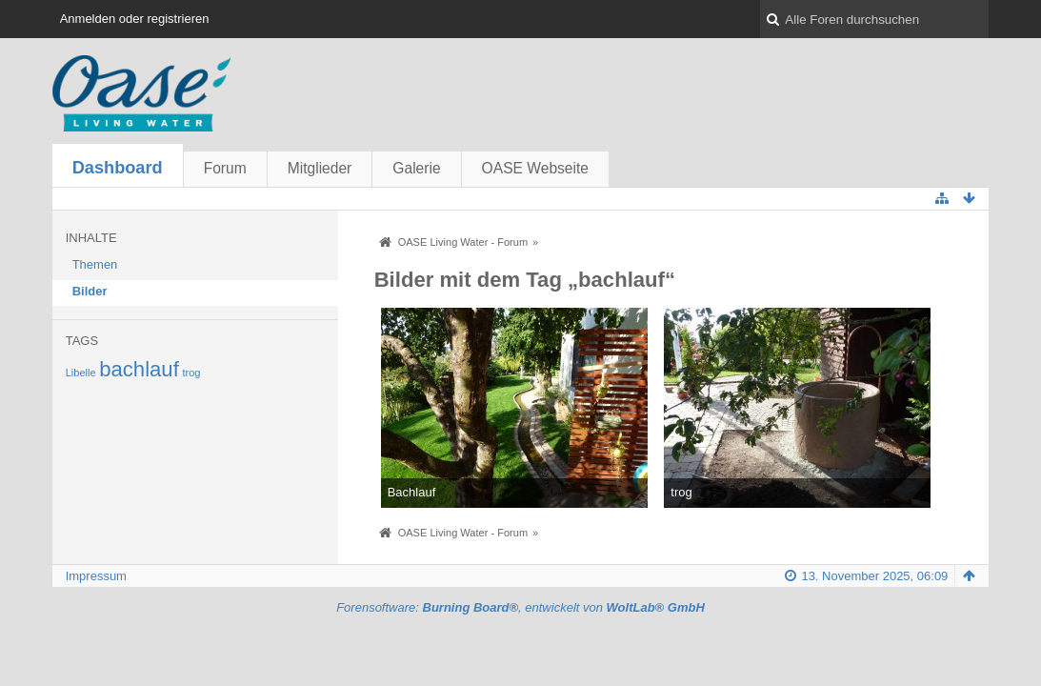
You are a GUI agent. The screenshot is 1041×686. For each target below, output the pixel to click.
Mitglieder (320, 168)
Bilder (90, 291)
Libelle (81, 372)
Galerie (416, 168)
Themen (95, 264)
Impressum (96, 576)
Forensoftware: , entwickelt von (520, 607)
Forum (225, 168)
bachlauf (139, 369)
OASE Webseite (535, 168)
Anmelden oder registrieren (135, 18)
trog (191, 372)
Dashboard (117, 167)
